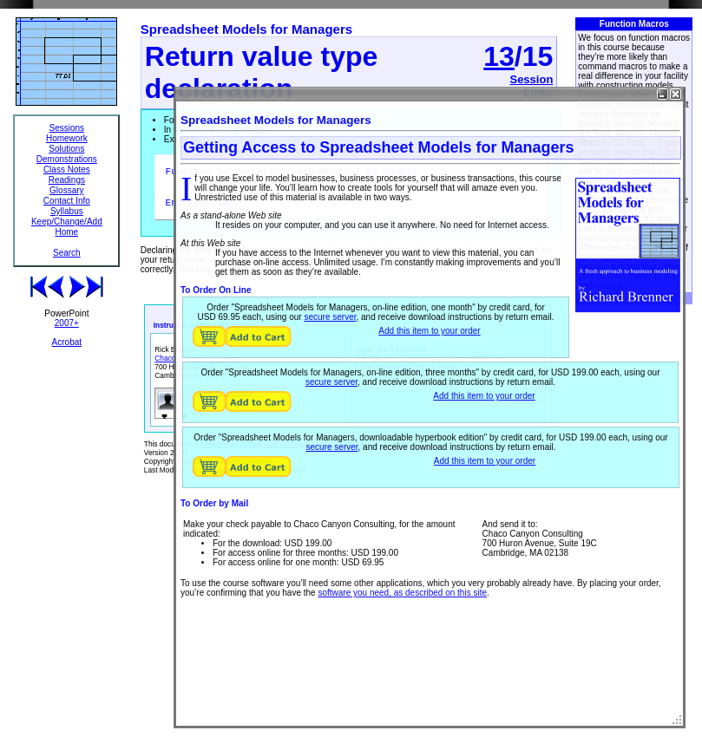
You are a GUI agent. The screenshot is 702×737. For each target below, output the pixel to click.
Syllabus (66, 211)
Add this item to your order (429, 331)
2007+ (67, 323)
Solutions (66, 148)
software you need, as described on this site (402, 592)
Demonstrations (66, 159)
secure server (330, 317)
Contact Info (66, 200)
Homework (67, 138)
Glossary (66, 190)
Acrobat (67, 342)
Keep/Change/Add (66, 221)
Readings (67, 180)
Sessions (67, 128)
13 (499, 56)
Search (67, 253)
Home (66, 232)
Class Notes (66, 169)
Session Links (531, 86)
